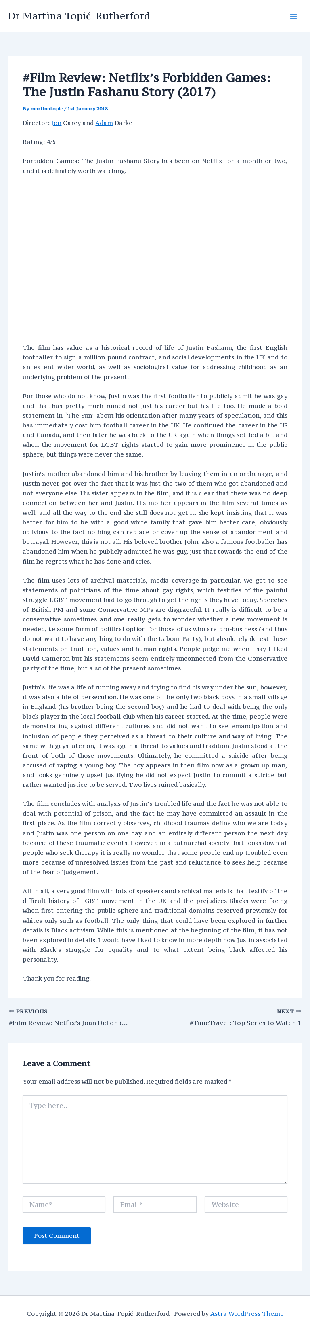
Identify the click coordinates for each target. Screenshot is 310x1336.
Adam (104, 123)
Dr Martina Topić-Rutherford (79, 15)
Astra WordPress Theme (247, 1313)
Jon (56, 123)
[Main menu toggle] (293, 16)
